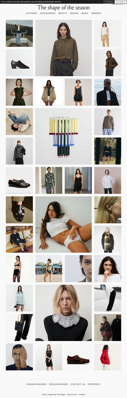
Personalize (109, 2)
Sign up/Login (117, 4)
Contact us (78, 384)
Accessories (47, 13)
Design (74, 13)
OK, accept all (120, 2)
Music (84, 13)
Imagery (96, 13)
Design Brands (58, 384)
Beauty (63, 13)
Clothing (31, 13)
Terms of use (72, 395)
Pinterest (94, 384)
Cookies (82, 395)
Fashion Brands (36, 384)
